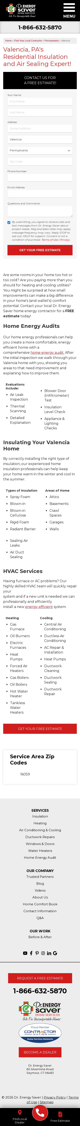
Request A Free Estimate (40, 978)
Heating (40, 823)
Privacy (65, 239)
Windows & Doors (40, 844)
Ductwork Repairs (40, 837)
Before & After (40, 937)
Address (12, 122)
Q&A (40, 918)
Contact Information (40, 911)
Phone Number (17, 171)
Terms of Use (50, 239)
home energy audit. (47, 353)
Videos (40, 890)
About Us (40, 897)
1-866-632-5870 (40, 27)
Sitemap (47, 1102)
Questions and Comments (23, 203)
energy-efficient (39, 607)
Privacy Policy (55, 1097)
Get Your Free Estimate (40, 729)
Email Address (16, 187)
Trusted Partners (40, 877)
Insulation (40, 816)
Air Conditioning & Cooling (40, 830)
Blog (40, 883)
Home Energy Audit (40, 858)
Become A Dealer (40, 1052)
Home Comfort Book (40, 904)
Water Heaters (40, 851)
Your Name (14, 95)
